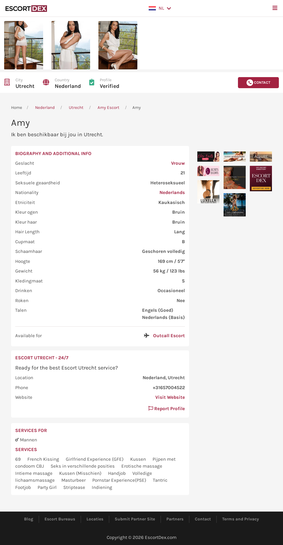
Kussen (138, 459)
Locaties (95, 519)
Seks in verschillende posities (83, 466)
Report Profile (166, 408)
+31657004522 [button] (169, 387)
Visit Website (170, 397)
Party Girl (48, 487)
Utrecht (25, 86)
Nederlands (172, 192)
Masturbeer (74, 480)
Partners (175, 519)
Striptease (74, 487)
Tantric (160, 480)
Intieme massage (34, 473)
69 (18, 459)
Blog (28, 519)
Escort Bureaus (59, 519)
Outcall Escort (169, 335)
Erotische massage (141, 466)
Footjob (23, 487)
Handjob (117, 473)
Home (16, 107)
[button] (160, 8)
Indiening (102, 487)
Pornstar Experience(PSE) (119, 480)
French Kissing (43, 459)
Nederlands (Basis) (163, 317)
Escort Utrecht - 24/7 (41, 357)
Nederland (68, 86)
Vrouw (178, 163)
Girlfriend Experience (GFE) (95, 459)
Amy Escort (108, 107)
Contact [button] (258, 82)
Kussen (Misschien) (81, 473)
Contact (203, 519)
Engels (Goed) (157, 310)
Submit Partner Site (135, 519)
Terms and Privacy (240, 519)
